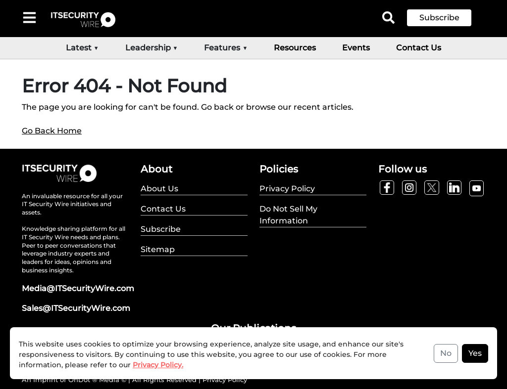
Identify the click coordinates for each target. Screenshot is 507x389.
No (446, 353)
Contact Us (418, 47)
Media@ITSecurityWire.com (78, 288)
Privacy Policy (225, 380)
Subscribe (439, 17)
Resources (295, 47)
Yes (475, 353)
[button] (446, 17)
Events (356, 47)
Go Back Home (52, 130)
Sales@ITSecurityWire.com (76, 308)
